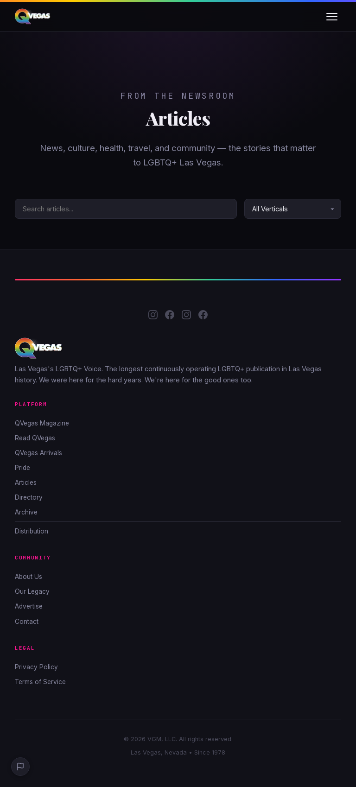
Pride (22, 467)
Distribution (31, 531)
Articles (26, 482)
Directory (29, 497)
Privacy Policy (36, 667)
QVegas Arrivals (38, 453)
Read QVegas (35, 438)
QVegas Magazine (42, 423)
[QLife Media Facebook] (203, 316)
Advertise (29, 606)
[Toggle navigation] (332, 16)
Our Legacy (32, 591)
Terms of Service (40, 681)
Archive (26, 512)
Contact (26, 621)
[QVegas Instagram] (153, 316)
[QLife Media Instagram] (186, 316)
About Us (28, 576)
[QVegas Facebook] (169, 316)
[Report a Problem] (20, 766)
